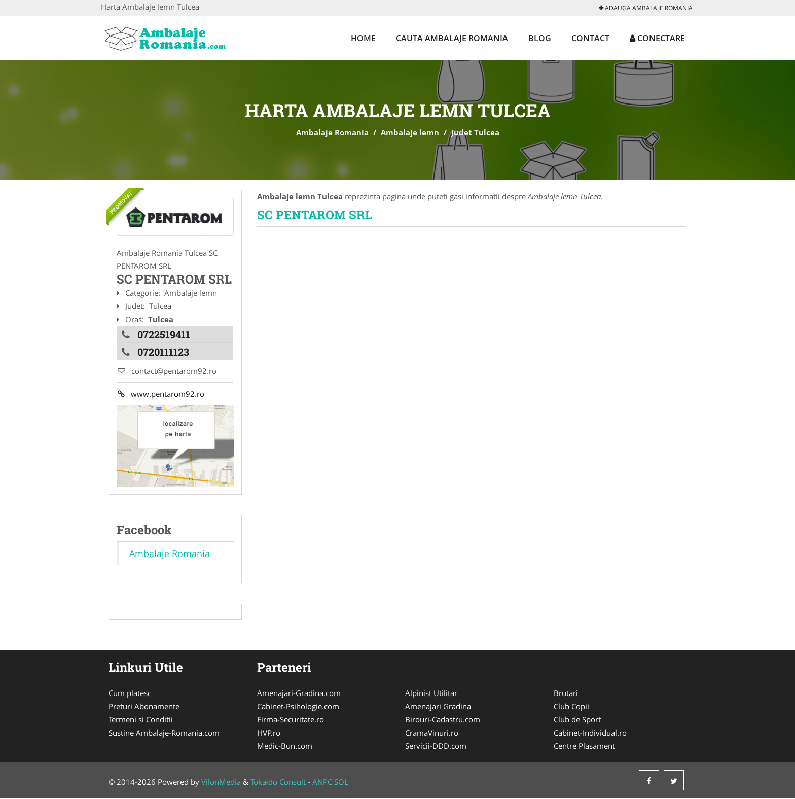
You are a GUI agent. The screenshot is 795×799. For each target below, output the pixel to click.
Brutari (566, 694)
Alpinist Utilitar (431, 694)
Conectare (657, 38)
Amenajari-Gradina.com (299, 694)
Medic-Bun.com (284, 747)
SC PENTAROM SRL (314, 214)
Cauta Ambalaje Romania (452, 38)
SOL (341, 783)
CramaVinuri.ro (431, 733)
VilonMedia (221, 783)
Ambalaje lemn (410, 132)
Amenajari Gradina (438, 707)
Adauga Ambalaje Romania (646, 8)
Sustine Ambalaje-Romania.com (164, 733)
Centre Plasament (584, 747)
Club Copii (571, 707)
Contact (590, 38)
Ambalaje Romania (332, 132)
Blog (539, 38)
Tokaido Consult (278, 783)
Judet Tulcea (475, 132)
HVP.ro (268, 733)
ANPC (322, 783)
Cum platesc (130, 694)
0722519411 (163, 333)
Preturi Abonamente (144, 707)
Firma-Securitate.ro (290, 720)
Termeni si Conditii (141, 720)
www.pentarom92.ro (160, 394)
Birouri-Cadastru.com (442, 720)
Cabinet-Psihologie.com (298, 707)
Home (363, 38)
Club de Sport (577, 720)
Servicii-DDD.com (435, 747)
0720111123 (163, 350)
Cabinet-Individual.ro (590, 733)
